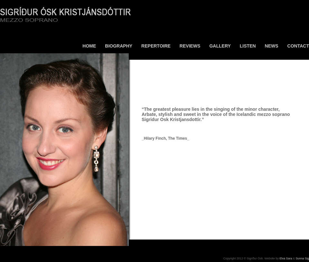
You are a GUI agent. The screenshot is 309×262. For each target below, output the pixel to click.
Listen (248, 45)
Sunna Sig (302, 258)
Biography (118, 45)
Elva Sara (285, 258)
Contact (298, 45)
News (271, 45)
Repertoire (156, 45)
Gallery (219, 45)
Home (89, 45)
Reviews (190, 45)
